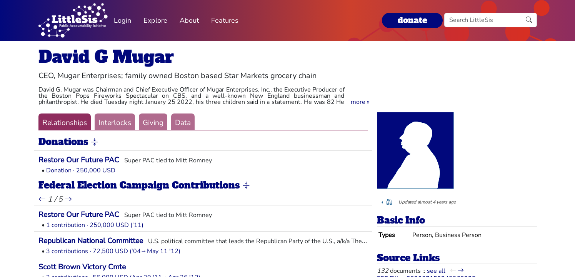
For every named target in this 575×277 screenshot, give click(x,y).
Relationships (64, 123)
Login (122, 20)
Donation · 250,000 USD (80, 170)
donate (412, 20)
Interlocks (114, 123)
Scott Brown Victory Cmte (82, 267)
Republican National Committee (90, 241)
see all (436, 271)
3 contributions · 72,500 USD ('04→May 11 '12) (113, 251)
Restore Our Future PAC (78, 160)
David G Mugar (106, 56)
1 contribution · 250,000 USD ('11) (94, 225)
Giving (153, 123)
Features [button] (224, 20)
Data (183, 123)
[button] (360, 102)
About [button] (189, 20)
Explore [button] (155, 20)
